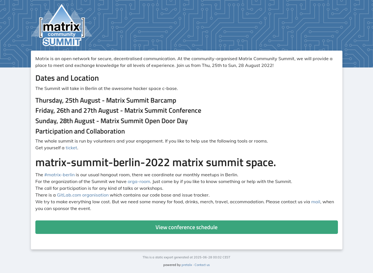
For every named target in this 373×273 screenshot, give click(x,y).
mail (315, 201)
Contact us (202, 265)
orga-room (139, 181)
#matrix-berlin (59, 174)
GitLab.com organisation (83, 195)
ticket (71, 147)
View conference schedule (186, 227)
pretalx (187, 265)
